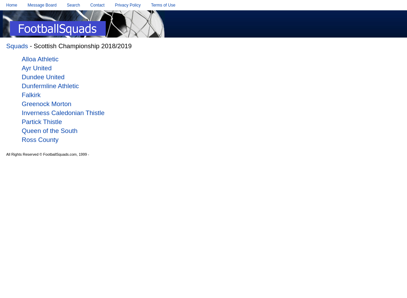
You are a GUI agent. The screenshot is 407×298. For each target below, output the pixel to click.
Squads (17, 46)
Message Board (42, 5)
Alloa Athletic (40, 59)
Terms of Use (163, 5)
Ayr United (37, 68)
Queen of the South (50, 130)
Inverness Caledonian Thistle (63, 112)
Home (11, 5)
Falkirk (31, 95)
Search (73, 5)
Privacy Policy (128, 5)
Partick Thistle (42, 121)
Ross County (40, 139)
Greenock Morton (46, 103)
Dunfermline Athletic (50, 86)
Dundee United (43, 77)
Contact (97, 5)
